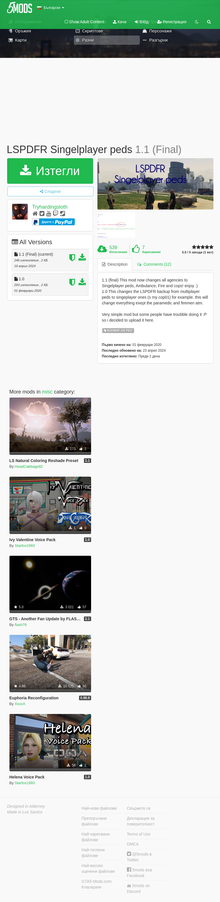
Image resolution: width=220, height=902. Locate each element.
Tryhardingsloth (49, 207)
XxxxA (20, 704)
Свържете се (139, 808)
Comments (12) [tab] (154, 264)
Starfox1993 (25, 545)
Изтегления (118, 252)
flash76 (21, 625)
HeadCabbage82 (29, 466)
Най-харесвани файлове (96, 837)
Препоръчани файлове (94, 821)
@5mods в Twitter (139, 857)
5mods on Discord (138, 888)
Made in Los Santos (25, 812)
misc (47, 392)
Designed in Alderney (26, 806)
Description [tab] (115, 264)
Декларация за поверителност (141, 821)
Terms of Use (138, 834)
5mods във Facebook (139, 872)
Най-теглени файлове (93, 853)
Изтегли (50, 171)
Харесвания (151, 252)
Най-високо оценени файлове (98, 868)
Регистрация (171, 21)
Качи (120, 21)
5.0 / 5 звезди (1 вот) (197, 252)
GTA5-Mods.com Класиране (97, 884)
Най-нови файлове (99, 808)
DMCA (133, 844)
